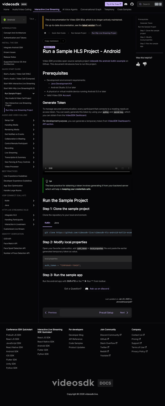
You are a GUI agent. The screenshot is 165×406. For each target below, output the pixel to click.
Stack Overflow (108, 343)
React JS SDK (12, 339)
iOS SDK (10, 355)
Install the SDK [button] (10, 43)
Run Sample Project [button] (13, 93)
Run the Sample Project (147, 27)
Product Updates (77, 347)
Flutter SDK (11, 359)
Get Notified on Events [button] (14, 134)
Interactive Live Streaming (47, 9)
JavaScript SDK (13, 343)
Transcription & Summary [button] (15, 157)
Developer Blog (76, 335)
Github (104, 339)
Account (67, 95)
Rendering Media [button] (12, 129)
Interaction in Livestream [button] (15, 224)
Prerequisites (143, 19)
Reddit (104, 351)
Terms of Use (139, 347)
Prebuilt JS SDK (13, 335)
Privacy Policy (139, 351)
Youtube (105, 355)
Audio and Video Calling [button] (14, 115)
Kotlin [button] (7, 200)
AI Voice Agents (70, 9)
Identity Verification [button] (13, 234)
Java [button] (7, 205)
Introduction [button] (9, 28)
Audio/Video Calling (21, 9)
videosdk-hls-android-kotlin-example (107, 61)
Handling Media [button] (11, 125)
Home (6, 9)
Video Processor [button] (12, 166)
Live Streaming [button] (11, 153)
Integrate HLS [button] (11, 215)
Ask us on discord (97, 288)
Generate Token (146, 23)
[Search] (150, 4)
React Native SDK (14, 347)
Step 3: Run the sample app (149, 45)
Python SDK (11, 368)
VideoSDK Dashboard (76, 115)
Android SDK (12, 351)
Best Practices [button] (9, 171)
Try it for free (113, 4)
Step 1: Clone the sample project (149, 32)
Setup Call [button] (9, 120)
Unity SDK (11, 363)
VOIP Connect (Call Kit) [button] (14, 195)
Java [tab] (56, 222)
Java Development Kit (61, 83)
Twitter (104, 347)
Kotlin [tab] (47, 222)
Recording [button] (9, 148)
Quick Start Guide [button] (11, 69)
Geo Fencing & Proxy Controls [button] (17, 162)
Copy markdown (52, 41)
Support (137, 343)
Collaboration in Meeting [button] (15, 139)
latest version (88, 25)
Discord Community (110, 335)
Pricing (136, 339)
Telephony (109, 9)
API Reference (75, 339)
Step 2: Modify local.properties (146, 38)
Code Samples (124, 9)
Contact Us (138, 335)
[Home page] (45, 33)
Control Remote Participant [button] (16, 143)
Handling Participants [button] (14, 220)
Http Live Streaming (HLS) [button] (15, 210)
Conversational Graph (91, 9)
